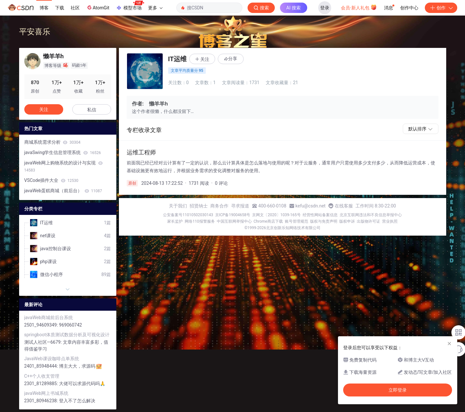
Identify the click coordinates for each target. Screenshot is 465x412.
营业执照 (390, 221)
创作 (441, 7)
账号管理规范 (296, 221)
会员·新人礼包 (359, 7)
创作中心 (409, 7)
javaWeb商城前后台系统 (48, 317)
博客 (44, 7)
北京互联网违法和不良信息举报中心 (371, 215)
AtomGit (97, 7)
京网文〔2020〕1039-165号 (276, 215)
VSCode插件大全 (51, 180)
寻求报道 (240, 205)
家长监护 (175, 221)
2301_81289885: (41, 383)
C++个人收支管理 (42, 376)
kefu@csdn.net (311, 205)
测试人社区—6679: (43, 342)
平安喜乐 (34, 31)
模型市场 (130, 6)
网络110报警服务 (200, 221)
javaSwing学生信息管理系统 (62, 152)
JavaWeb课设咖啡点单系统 (51, 358)
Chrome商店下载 (268, 221)
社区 (75, 7)
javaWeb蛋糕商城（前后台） (63, 190)
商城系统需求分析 (52, 142)
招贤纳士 (199, 205)
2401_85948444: (41, 366)
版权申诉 (347, 221)
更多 (155, 7)
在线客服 (344, 205)
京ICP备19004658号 (232, 215)
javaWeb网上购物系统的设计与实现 (63, 166)
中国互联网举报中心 (234, 221)
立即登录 (398, 390)
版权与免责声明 (323, 221)
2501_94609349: (41, 325)
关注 (43, 109)
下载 (59, 7)
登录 (324, 7)
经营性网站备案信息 (320, 215)
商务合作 (219, 205)
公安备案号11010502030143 (188, 215)
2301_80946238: (41, 400)
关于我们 (178, 205)
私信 (91, 109)
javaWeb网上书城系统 (46, 393)
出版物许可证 (368, 221)
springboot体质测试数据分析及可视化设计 (67, 334)
